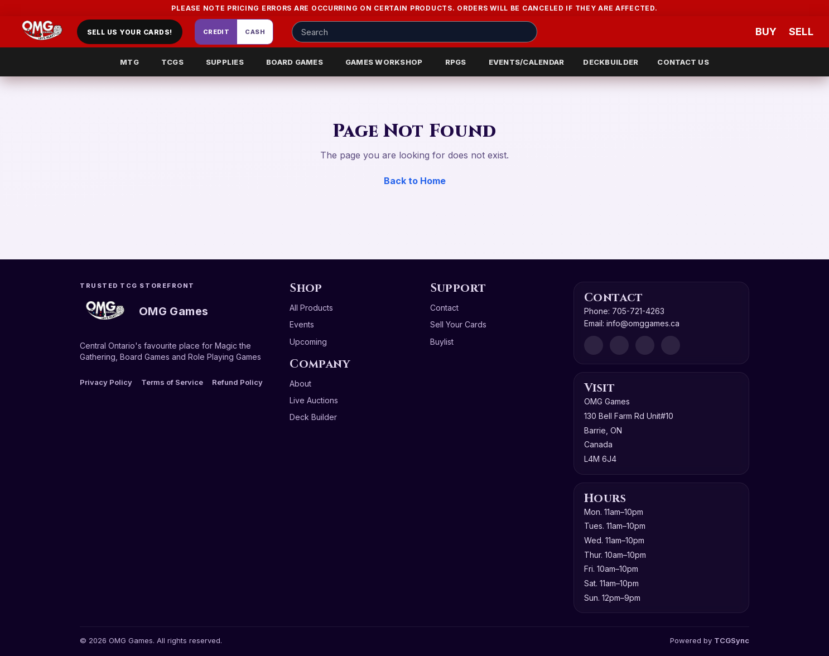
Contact (444, 307)
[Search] (525, 31)
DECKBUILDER (610, 61)
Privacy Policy (106, 382)
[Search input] (414, 31)
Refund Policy (237, 382)
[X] (670, 345)
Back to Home (415, 180)
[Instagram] (644, 345)
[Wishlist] (734, 32)
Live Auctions (314, 400)
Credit (216, 32)
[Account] (700, 32)
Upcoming (308, 341)
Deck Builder (313, 417)
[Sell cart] (801, 32)
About (300, 383)
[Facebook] (619, 345)
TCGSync (731, 640)
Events (302, 324)
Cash (255, 32)
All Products (311, 307)
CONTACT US (683, 61)
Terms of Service (172, 382)
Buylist (442, 341)
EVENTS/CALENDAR (527, 61)
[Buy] (767, 32)
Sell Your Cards (458, 324)
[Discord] (593, 345)
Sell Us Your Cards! (129, 32)
